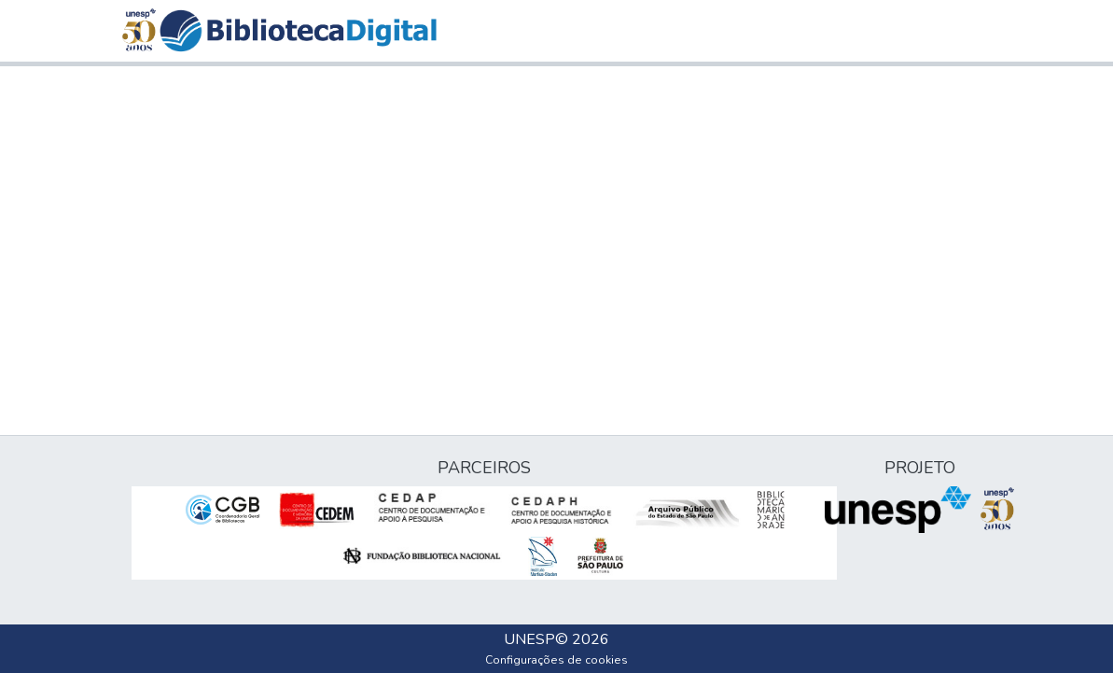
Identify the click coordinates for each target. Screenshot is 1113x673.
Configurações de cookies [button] (556, 659)
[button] (298, 30)
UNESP (529, 639)
